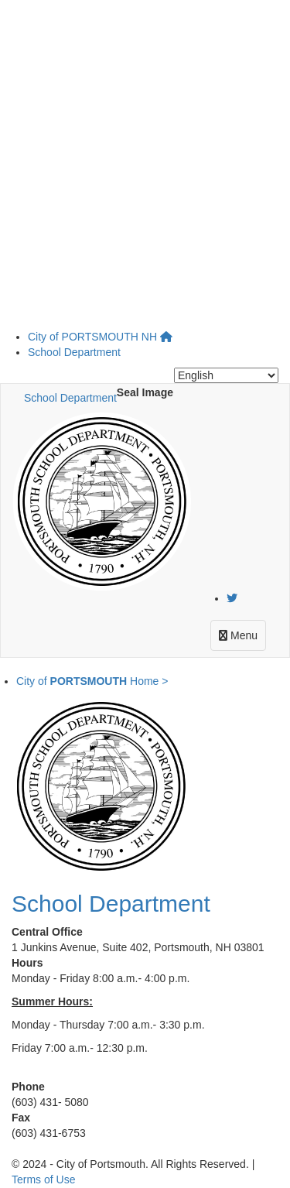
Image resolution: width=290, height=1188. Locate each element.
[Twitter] (232, 598)
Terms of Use (43, 1179)
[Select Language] (226, 375)
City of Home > (92, 681)
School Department (74, 352)
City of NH (92, 336)
